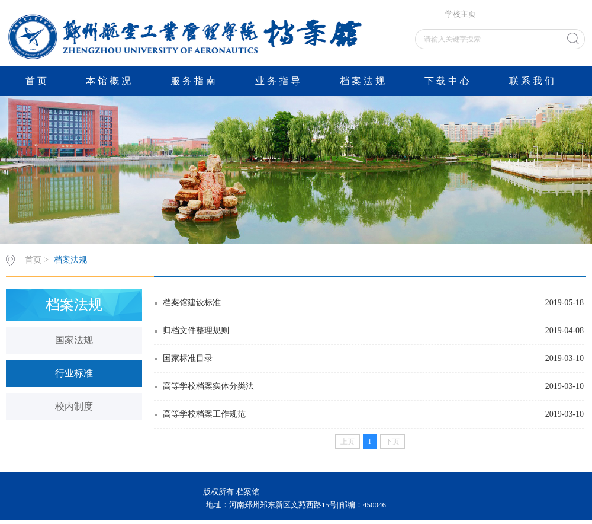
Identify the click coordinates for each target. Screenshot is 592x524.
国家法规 (74, 340)
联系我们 (532, 81)
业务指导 (279, 81)
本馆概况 (109, 81)
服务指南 (194, 81)
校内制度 (74, 406)
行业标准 (74, 373)
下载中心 (448, 81)
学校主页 (460, 14)
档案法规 (363, 81)
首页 (37, 81)
